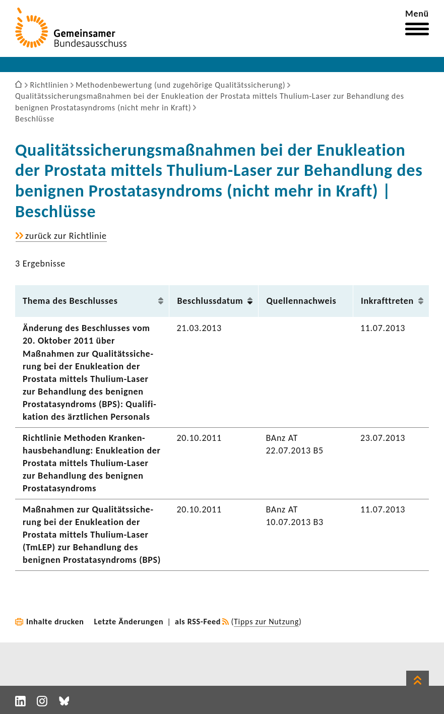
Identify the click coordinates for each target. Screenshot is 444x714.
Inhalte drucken (55, 621)
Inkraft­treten (387, 300)
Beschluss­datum (210, 300)
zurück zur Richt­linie (66, 236)
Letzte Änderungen (129, 621)
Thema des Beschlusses (70, 300)
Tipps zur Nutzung (266, 621)
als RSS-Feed (198, 621)
